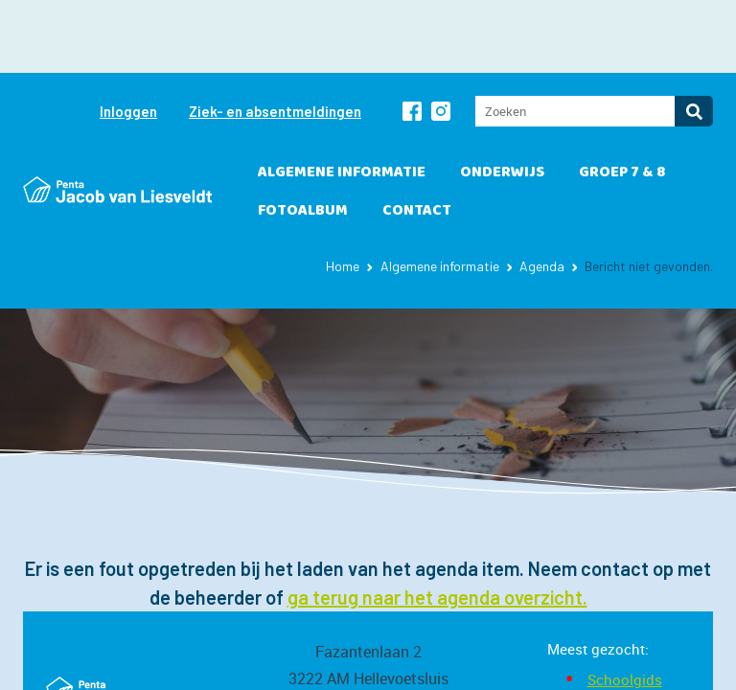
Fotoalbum (303, 138)
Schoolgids (624, 606)
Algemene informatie (342, 99)
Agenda (541, 193)
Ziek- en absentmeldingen (275, 38)
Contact (416, 138)
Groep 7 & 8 (622, 99)
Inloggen (128, 38)
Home (342, 193)
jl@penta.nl (368, 659)
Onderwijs (502, 99)
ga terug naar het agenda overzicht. (437, 524)
